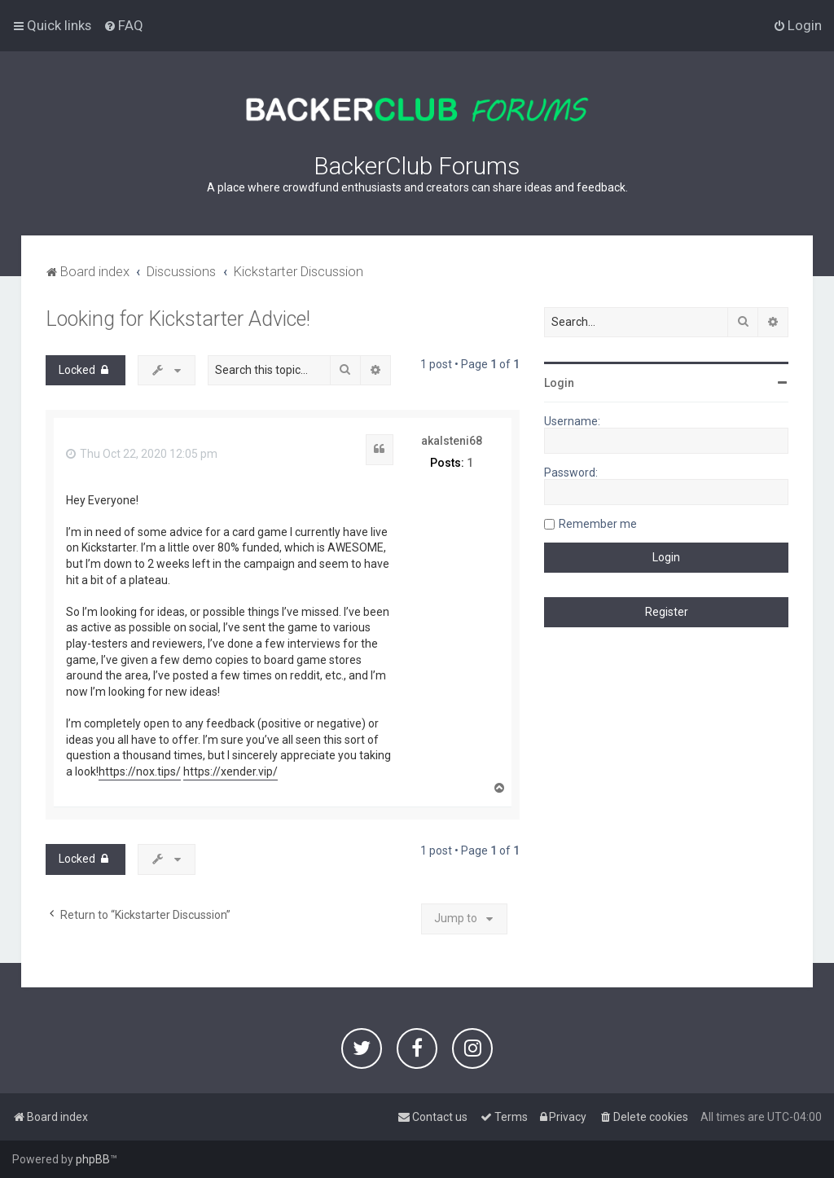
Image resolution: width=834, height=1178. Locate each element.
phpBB (93, 1159)
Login (559, 382)
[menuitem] (123, 25)
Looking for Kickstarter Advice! (178, 319)
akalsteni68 (451, 440)
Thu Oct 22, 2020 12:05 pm (141, 453)
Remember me (598, 523)
